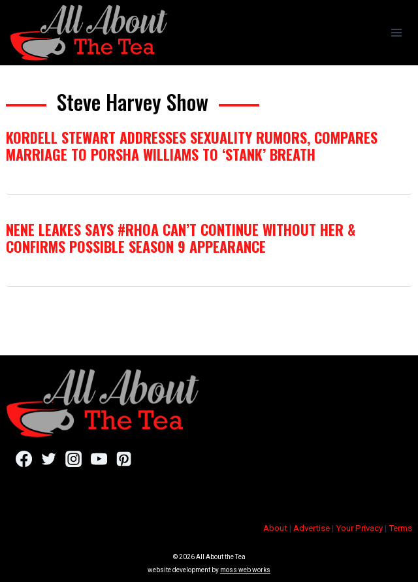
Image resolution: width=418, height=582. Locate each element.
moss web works (245, 570)
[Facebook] (23, 458)
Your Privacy (359, 528)
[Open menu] (396, 32)
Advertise (311, 528)
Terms (400, 528)
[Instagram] (73, 458)
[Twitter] (48, 458)
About (275, 528)
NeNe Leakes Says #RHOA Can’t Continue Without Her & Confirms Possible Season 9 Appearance (180, 238)
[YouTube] (99, 458)
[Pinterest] (123, 458)
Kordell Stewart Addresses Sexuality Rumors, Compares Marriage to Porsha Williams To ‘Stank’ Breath (192, 146)
